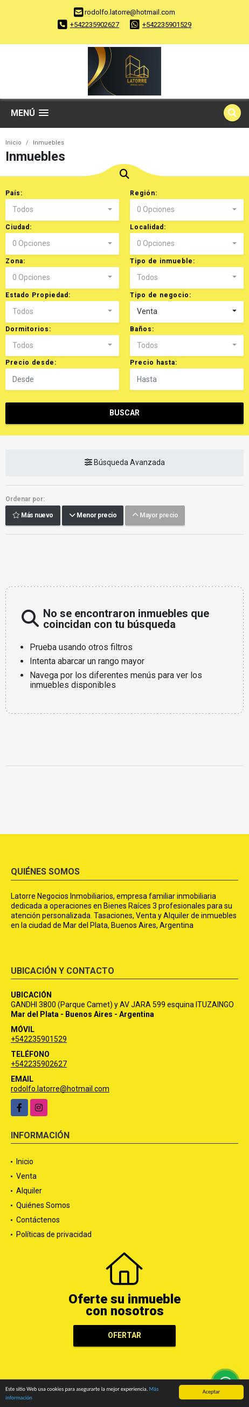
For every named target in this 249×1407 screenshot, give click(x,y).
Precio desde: (31, 362)
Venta (26, 1176)
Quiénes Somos (43, 1205)
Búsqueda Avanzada (125, 463)
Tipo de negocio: (160, 295)
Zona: (15, 261)
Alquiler (29, 1190)
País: (14, 193)
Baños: (142, 329)
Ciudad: (18, 227)
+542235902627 (94, 25)
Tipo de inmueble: (162, 261)
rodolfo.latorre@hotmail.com (60, 1088)
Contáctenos (38, 1219)
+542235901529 (166, 25)
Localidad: (148, 227)
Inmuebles (48, 142)
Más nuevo (32, 516)
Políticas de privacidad (54, 1234)
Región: (143, 193)
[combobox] (62, 210)
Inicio (13, 142)
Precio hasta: (153, 362)
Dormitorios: (28, 329)
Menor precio (92, 516)
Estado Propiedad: (38, 295)
